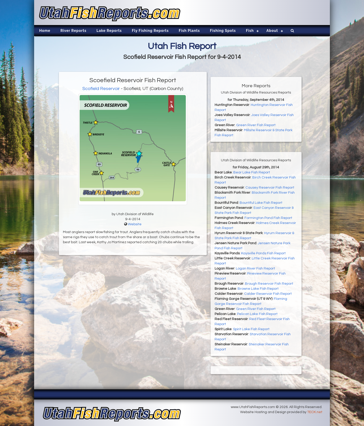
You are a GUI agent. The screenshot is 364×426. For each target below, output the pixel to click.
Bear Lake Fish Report (251, 172)
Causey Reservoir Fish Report (269, 187)
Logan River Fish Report (255, 268)
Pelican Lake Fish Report (257, 314)
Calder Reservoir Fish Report (268, 294)
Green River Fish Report (256, 125)
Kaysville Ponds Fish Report (263, 253)
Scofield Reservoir (101, 88)
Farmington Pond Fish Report (268, 218)
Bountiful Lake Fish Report (261, 203)
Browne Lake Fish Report (258, 288)
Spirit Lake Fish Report (251, 329)
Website (135, 224)
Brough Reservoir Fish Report (269, 283)
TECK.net (314, 412)
